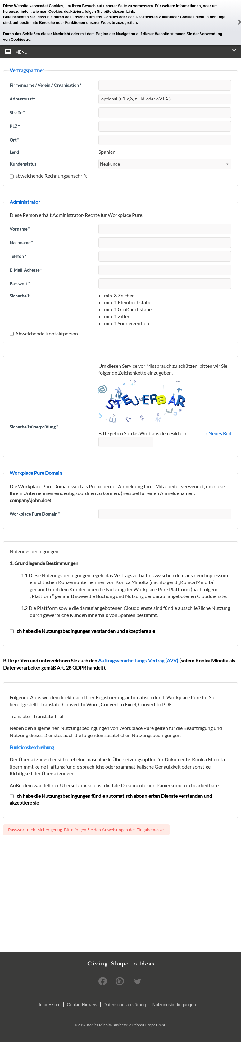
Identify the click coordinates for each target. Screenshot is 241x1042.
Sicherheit (19, 295)
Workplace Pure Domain (35, 513)
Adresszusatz (22, 98)
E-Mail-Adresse (26, 270)
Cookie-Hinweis (82, 1004)
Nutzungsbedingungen (174, 1004)
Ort (14, 140)
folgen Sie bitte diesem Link (109, 11)
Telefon (18, 256)
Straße (17, 112)
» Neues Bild (218, 433)
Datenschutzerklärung (125, 1004)
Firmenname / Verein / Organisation (45, 85)
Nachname (21, 242)
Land (14, 152)
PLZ (15, 126)
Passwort (20, 283)
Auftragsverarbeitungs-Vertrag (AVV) (138, 660)
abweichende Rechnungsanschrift (48, 176)
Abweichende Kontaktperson (44, 333)
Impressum (49, 1004)
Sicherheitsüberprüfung (34, 426)
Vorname (20, 228)
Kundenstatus (23, 163)
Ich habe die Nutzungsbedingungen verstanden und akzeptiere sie (82, 631)
